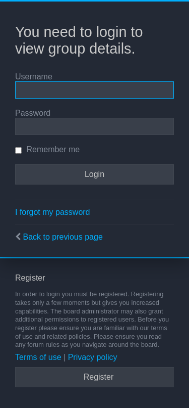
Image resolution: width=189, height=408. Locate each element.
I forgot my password (52, 212)
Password (32, 113)
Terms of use (38, 357)
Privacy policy (92, 357)
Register (99, 377)
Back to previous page (62, 237)
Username (33, 76)
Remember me (47, 149)
